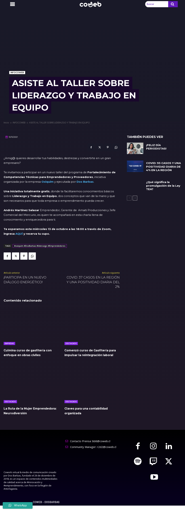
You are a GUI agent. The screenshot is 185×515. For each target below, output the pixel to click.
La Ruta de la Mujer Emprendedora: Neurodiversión (22, 418)
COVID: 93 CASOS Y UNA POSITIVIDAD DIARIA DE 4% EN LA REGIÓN (163, 166)
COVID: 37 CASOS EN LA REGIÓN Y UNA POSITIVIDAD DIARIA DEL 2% (93, 281)
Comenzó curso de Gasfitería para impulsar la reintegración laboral (89, 355)
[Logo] (92, 4)
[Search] (173, 4)
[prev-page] (129, 196)
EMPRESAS (9, 343)
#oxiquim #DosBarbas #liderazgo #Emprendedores (39, 245)
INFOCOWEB (17, 72)
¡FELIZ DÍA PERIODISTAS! (163, 145)
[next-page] (135, 196)
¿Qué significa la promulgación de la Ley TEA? (162, 185)
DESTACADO (71, 343)
